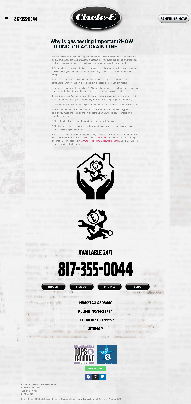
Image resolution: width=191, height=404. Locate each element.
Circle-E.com (102, 137)
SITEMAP (95, 328)
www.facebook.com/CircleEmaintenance (100, 141)
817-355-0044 (25, 19)
